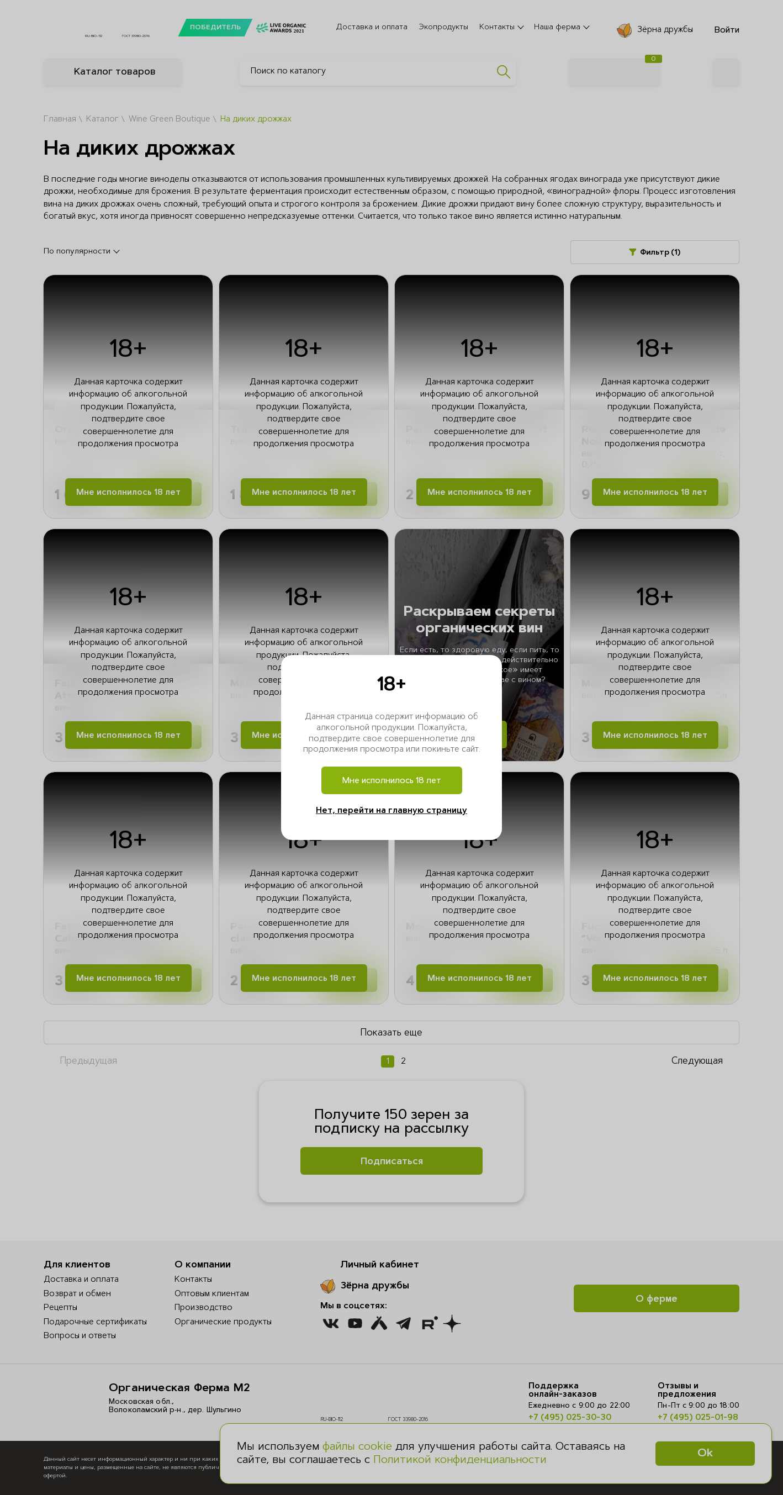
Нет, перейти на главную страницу (391, 811)
